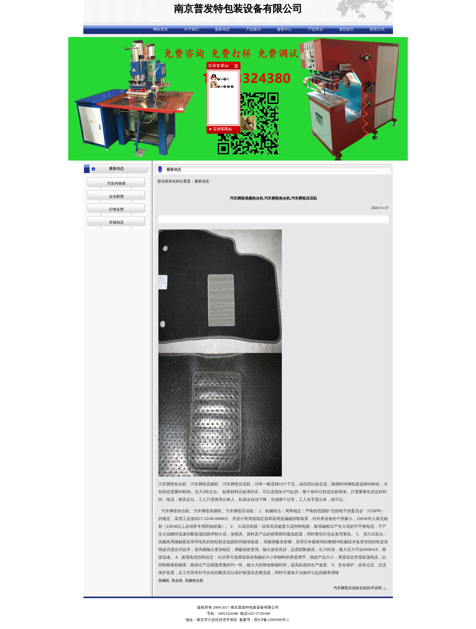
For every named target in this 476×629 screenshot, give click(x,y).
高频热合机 (194, 580)
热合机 (177, 580)
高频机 (163, 580)
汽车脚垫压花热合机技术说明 (360, 588)
